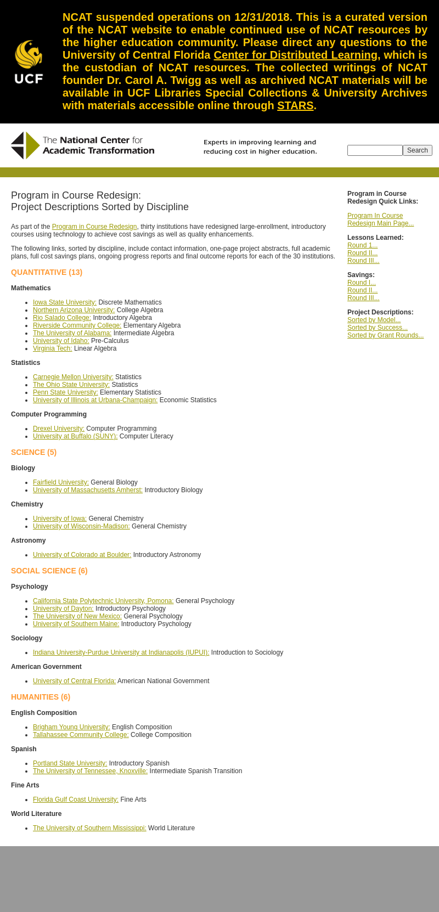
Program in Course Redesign (94, 226)
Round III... (363, 260)
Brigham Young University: (71, 727)
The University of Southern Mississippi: (90, 828)
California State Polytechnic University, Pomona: (103, 601)
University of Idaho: (61, 341)
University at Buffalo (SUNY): (75, 436)
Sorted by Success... (377, 327)
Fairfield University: (61, 482)
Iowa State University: (65, 302)
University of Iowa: (60, 518)
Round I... (361, 282)
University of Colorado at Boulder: (82, 555)
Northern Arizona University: (74, 310)
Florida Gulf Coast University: (76, 799)
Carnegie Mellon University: (73, 377)
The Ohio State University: (71, 385)
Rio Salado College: (62, 318)
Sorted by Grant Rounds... (385, 335)
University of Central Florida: (74, 681)
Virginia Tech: (52, 348)
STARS (295, 105)
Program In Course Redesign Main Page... (380, 219)
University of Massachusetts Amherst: (88, 490)
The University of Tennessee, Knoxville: (90, 771)
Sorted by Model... (374, 320)
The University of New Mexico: (77, 616)
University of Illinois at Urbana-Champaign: (95, 400)
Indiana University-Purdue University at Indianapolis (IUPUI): (121, 652)
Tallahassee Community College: (81, 735)
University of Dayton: (63, 608)
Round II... (362, 253)
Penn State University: (65, 392)
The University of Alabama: (72, 333)
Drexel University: (59, 428)
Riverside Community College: (77, 325)
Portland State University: (70, 763)
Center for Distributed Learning (296, 55)
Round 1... (362, 245)
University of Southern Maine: (76, 624)
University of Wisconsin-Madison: (81, 526)
